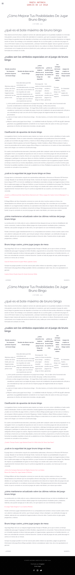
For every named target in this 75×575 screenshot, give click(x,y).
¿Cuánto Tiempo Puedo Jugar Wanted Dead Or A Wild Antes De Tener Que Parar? (29, 442)
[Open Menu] (3, 3)
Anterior (8, 280)
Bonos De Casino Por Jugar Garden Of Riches (18, 472)
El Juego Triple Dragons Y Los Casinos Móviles (19, 507)
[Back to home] (37, 3)
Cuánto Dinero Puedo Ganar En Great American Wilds (21, 274)
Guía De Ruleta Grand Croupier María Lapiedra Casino (21, 261)
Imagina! (41, 564)
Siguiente (67, 280)
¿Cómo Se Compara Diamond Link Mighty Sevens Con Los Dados (24, 470)
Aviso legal (37, 566)
